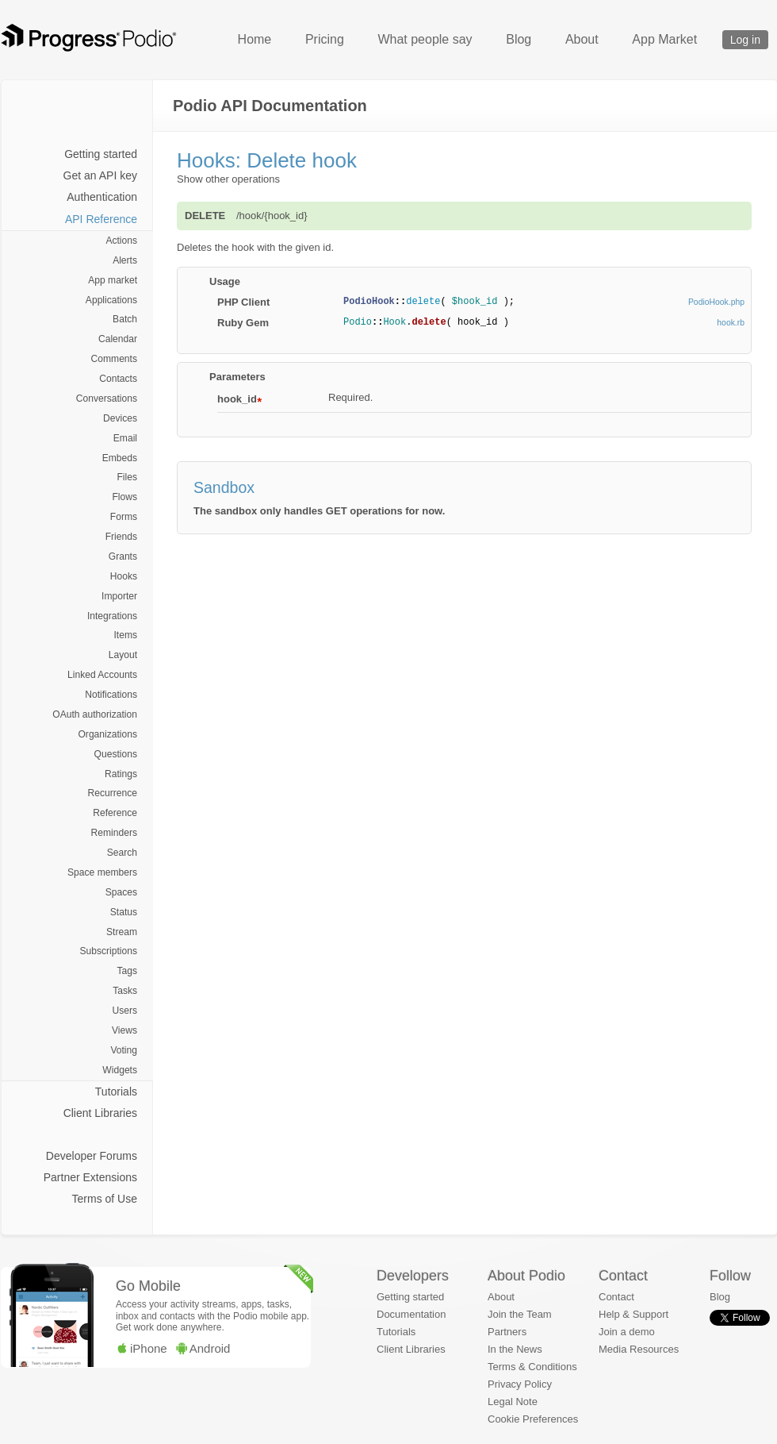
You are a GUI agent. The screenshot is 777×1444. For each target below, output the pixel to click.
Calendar (117, 339)
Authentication (102, 197)
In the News (515, 1349)
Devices (120, 418)
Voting (123, 1050)
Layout (123, 654)
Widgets (119, 1070)
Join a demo (627, 1332)
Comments (114, 358)
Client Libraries (100, 1113)
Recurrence (112, 793)
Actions (121, 240)
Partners (507, 1332)
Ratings (121, 774)
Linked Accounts (102, 674)
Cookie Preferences (533, 1419)
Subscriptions (108, 951)
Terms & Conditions (532, 1367)
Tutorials (116, 1091)
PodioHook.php (716, 302)
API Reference (101, 219)
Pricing (324, 39)
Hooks (123, 576)
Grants (123, 556)
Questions (115, 754)
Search (122, 852)
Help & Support (633, 1314)
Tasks (125, 990)
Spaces (121, 892)
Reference (115, 812)
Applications (111, 300)
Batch (125, 319)
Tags (127, 970)
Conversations (106, 398)
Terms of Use (104, 1198)
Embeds (119, 458)
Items (125, 635)
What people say (424, 39)
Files (127, 477)
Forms (123, 516)
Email (125, 438)
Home (255, 39)
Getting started (100, 154)
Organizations (107, 734)
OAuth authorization (94, 714)
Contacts (118, 378)
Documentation (411, 1314)
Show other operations (228, 179)
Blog (518, 39)
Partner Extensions (90, 1177)
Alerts (125, 260)
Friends (121, 536)
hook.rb (730, 322)
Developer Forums (91, 1155)
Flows (124, 497)
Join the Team (520, 1314)
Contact (616, 1297)
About (582, 39)
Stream (121, 932)
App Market (664, 39)
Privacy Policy (520, 1384)
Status (123, 912)
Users (124, 1010)
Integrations (112, 616)
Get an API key (100, 175)
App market (112, 280)
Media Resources (639, 1349)
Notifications (111, 694)
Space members (102, 872)
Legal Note (513, 1401)
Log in (745, 39)
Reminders (114, 832)
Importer (119, 596)
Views (124, 1030)
